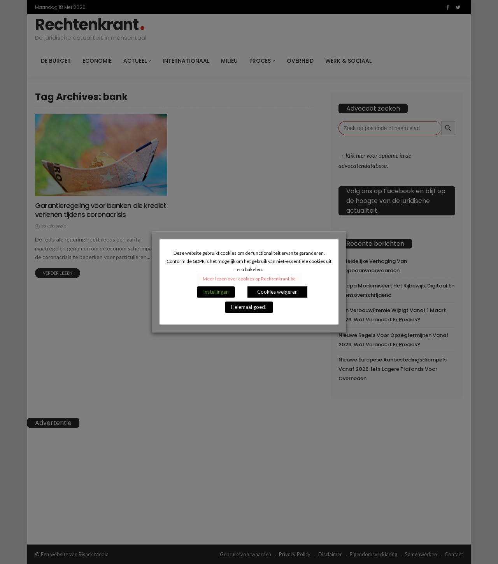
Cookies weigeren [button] (277, 292)
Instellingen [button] (216, 292)
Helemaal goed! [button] (249, 307)
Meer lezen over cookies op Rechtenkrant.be (249, 279)
